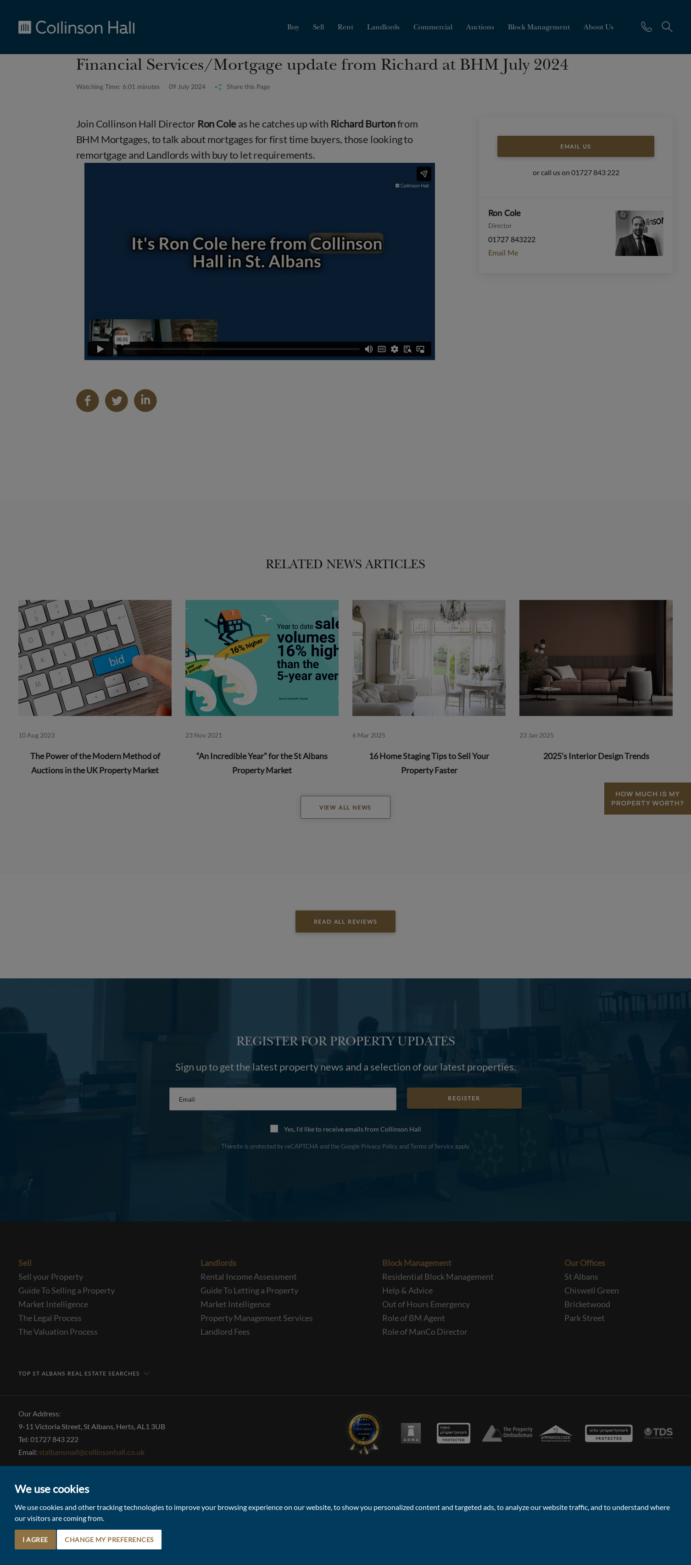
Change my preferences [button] (109, 1539)
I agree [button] (35, 1539)
